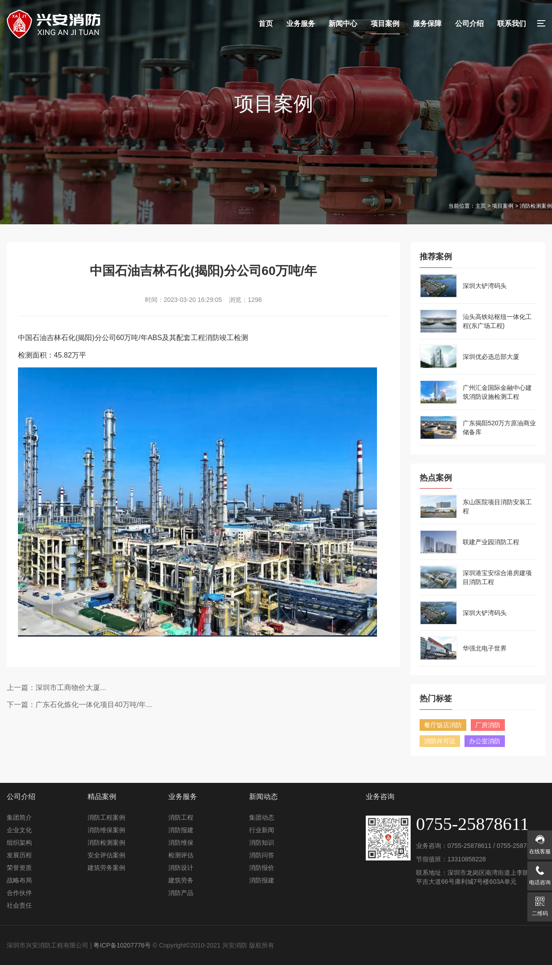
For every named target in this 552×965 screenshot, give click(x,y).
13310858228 (466, 859)
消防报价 (261, 867)
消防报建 (180, 830)
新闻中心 (343, 23)
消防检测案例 (106, 842)
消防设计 (180, 867)
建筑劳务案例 (106, 867)
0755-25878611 (469, 845)
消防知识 (261, 842)
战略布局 (19, 880)
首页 (265, 23)
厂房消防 (487, 725)
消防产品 (180, 892)
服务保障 (427, 23)
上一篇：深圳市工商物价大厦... (56, 687)
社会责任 (19, 905)
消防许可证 (440, 741)
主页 (480, 206)
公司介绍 (469, 23)
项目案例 (385, 23)
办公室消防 (484, 741)
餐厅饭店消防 (443, 725)
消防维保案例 (106, 830)
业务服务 (300, 23)
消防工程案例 (106, 817)
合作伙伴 (19, 892)
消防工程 (180, 817)
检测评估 (180, 855)
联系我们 (511, 23)
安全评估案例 (106, 855)
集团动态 (261, 817)
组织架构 (19, 842)
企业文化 (19, 830)
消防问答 (261, 855)
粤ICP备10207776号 (122, 945)
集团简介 (19, 817)
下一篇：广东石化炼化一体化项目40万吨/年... (79, 704)
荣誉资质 (19, 867)
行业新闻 (261, 830)
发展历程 (19, 855)
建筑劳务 (180, 880)
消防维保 (180, 842)
